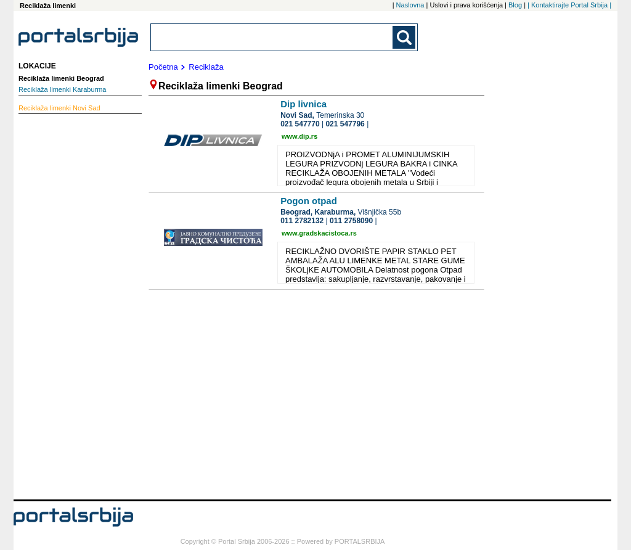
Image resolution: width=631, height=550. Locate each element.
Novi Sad (59, 108)
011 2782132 (302, 220)
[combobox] (272, 37)
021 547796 (344, 124)
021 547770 (299, 124)
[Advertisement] (67, 305)
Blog (515, 5)
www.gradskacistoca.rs (319, 233)
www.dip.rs (299, 136)
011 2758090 (351, 220)
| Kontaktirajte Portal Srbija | (569, 5)
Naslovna (410, 5)
